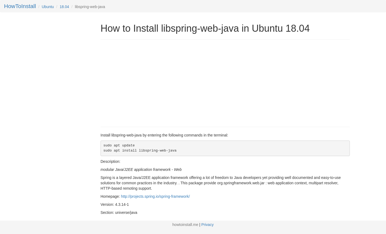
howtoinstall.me (185, 224)
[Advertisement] (146, 82)
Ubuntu (48, 7)
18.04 (64, 7)
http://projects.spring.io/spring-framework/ (155, 196)
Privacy (207, 224)
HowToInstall (20, 6)
